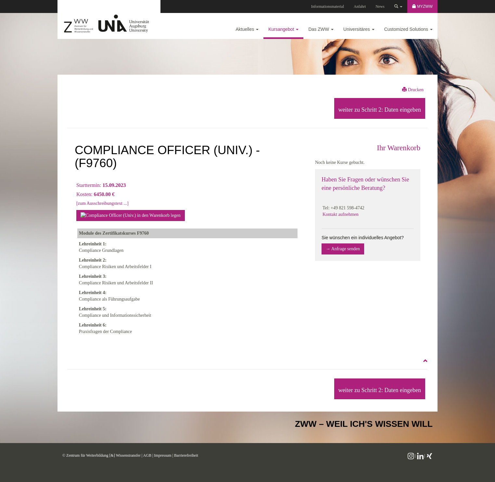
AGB (147, 455)
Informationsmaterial (327, 6)
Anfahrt (360, 6)
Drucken (413, 89)
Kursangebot (283, 29)
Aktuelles (247, 29)
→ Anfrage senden (343, 248)
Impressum (162, 455)
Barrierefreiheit (186, 455)
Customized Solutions (408, 29)
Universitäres (358, 29)
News (379, 6)
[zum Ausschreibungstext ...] (102, 203)
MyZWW (422, 6)
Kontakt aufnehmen (341, 214)
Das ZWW (321, 29)
